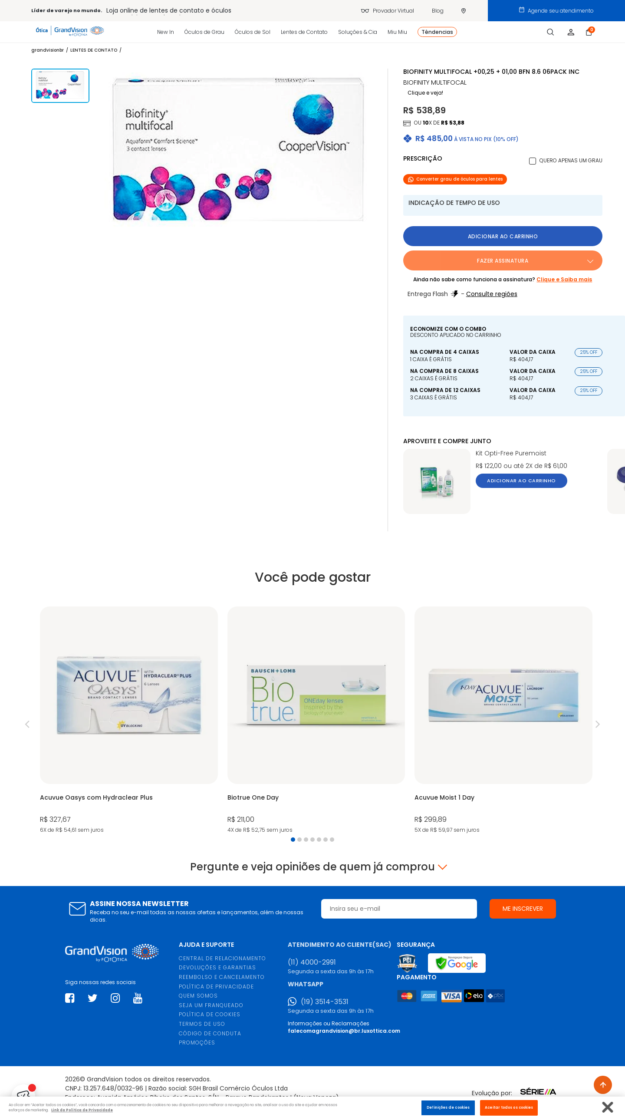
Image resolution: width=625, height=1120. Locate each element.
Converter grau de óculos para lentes (455, 179)
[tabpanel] (128, 720)
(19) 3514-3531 (325, 1002)
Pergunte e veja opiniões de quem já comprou (312, 867)
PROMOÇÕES (197, 1042)
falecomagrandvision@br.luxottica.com (344, 1030)
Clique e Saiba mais (564, 279)
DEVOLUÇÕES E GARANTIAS (217, 967)
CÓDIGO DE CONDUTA (210, 1033)
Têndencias (437, 32)
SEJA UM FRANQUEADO (211, 1005)
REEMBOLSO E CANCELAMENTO (222, 977)
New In (165, 32)
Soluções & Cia (357, 32)
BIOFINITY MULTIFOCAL (435, 82)
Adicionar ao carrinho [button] (503, 236)
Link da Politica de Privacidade (82, 1110)
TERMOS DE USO (202, 1024)
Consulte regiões (491, 294)
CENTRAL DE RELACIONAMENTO (222, 958)
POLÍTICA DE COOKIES (209, 1014)
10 (426, 122)
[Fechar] (607, 1107)
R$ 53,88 (452, 122)
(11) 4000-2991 (312, 962)
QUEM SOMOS (198, 995)
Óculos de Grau (204, 32)
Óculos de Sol (252, 32)
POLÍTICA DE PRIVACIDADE (216, 986)
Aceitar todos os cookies (509, 1107)
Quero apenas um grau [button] (570, 160)
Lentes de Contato (304, 32)
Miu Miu (397, 32)
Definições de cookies (448, 1107)
